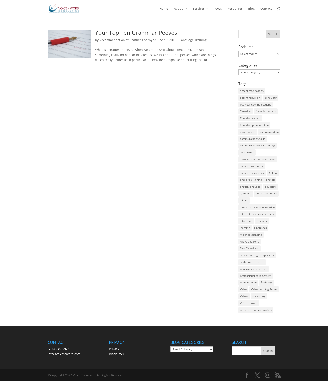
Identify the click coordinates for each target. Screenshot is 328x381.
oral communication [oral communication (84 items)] (252, 262)
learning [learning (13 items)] (245, 228)
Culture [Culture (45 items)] (273, 173)
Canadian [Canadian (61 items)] (245, 111)
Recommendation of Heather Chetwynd (127, 40)
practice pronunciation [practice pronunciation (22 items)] (253, 269)
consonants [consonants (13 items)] (247, 152)
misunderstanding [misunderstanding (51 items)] (251, 234)
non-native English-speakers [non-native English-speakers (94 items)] (257, 255)
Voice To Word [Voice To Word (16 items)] (248, 303)
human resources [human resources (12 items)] (266, 193)
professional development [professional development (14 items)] (255, 276)
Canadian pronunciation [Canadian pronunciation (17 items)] (254, 125)
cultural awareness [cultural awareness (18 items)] (251, 166)
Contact (266, 9)
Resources (235, 9)
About (178, 9)
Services (199, 9)
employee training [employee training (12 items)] (251, 180)
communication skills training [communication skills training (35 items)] (257, 145)
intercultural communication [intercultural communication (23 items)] (257, 214)
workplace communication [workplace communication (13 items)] (256, 310)
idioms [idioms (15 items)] (244, 200)
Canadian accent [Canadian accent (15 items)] (266, 111)
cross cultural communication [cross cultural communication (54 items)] (257, 159)
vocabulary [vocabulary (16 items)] (258, 296)
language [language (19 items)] (262, 221)
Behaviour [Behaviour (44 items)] (270, 98)
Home (163, 9)
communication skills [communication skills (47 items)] (252, 139)
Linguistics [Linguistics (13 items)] (260, 228)
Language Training (193, 40)
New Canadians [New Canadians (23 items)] (249, 248)
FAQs (218, 9)
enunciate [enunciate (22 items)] (271, 186)
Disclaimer (116, 354)
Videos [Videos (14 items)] (244, 296)
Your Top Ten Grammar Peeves (136, 32)
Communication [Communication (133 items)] (269, 132)
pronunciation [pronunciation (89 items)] (248, 282)
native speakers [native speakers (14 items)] (249, 241)
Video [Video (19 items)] (243, 289)
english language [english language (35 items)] (250, 186)
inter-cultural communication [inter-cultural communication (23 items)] (257, 207)
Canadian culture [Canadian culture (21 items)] (250, 118)
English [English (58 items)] (270, 180)
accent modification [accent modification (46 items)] (252, 91)
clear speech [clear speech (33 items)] (247, 132)
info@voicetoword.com (64, 354)
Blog (251, 9)
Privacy (114, 349)
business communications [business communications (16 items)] (255, 104)
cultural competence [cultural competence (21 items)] (252, 173)
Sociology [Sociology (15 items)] (266, 282)
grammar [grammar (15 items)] (245, 193)
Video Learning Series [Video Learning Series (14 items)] (264, 289)
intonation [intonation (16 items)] (246, 221)
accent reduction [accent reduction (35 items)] (250, 98)
